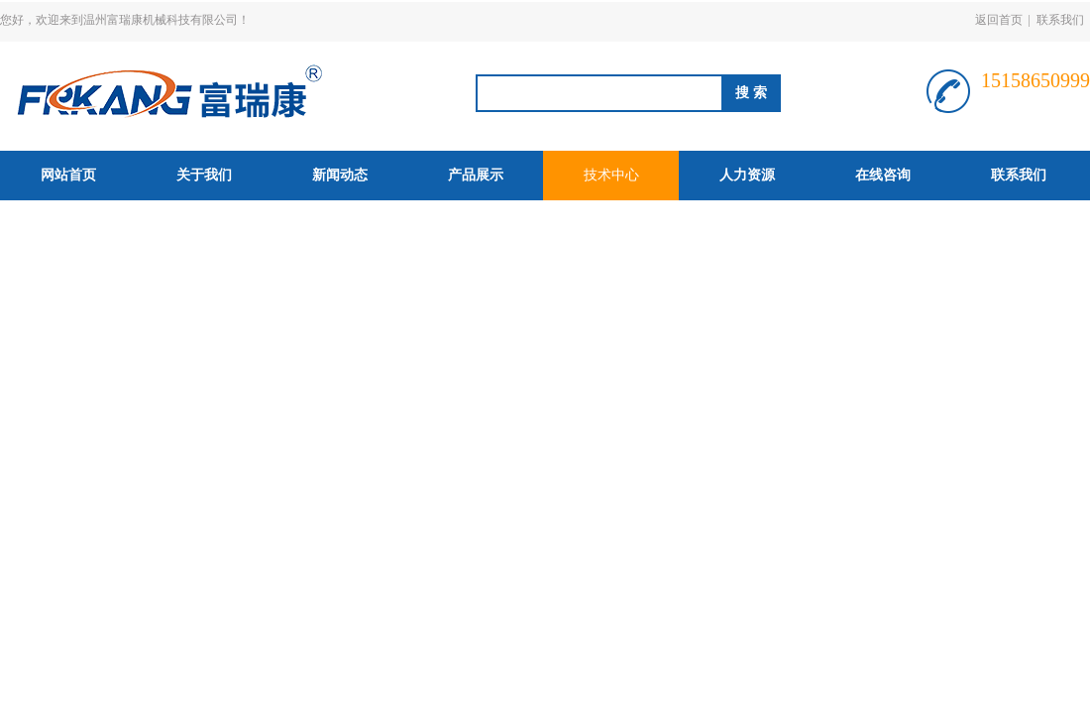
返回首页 (999, 20)
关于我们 (204, 175)
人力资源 (747, 175)
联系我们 (1060, 20)
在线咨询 (883, 175)
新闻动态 (340, 175)
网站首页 (68, 175)
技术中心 (611, 175)
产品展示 (475, 175)
